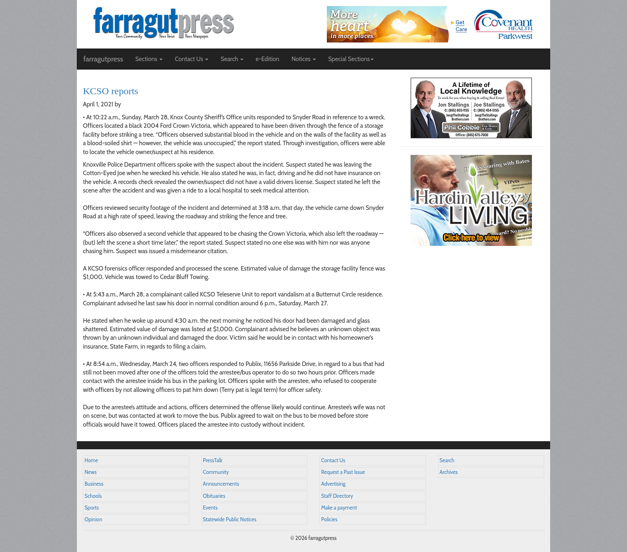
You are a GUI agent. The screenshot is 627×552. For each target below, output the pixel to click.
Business (94, 484)
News (91, 472)
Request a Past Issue (343, 472)
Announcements (221, 484)
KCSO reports (110, 91)
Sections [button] (149, 59)
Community (216, 472)
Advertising (333, 484)
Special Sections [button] (351, 59)
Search (447, 460)
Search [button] (232, 59)
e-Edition (268, 59)
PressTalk (212, 460)
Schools (93, 496)
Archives (449, 472)
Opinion (93, 519)
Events (210, 508)
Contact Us (333, 460)
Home (91, 460)
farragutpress (103, 59)
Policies (329, 519)
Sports (92, 508)
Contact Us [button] (191, 59)
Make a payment (339, 508)
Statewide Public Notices (229, 519)
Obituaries (214, 496)
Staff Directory (337, 496)
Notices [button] (303, 59)
